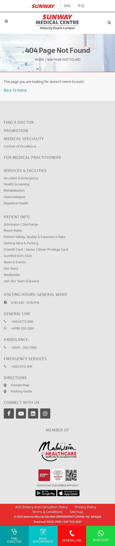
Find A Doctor (14, 536)
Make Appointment (43, 536)
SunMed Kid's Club (18, 256)
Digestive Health (16, 203)
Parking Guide (21, 391)
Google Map (20, 385)
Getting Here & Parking (21, 243)
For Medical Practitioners (32, 158)
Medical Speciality (24, 139)
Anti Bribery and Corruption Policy (41, 507)
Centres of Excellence (20, 146)
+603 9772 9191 (22, 321)
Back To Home (15, 90)
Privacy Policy (85, 507)
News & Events (15, 262)
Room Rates (13, 230)
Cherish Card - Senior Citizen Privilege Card (36, 249)
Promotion (16, 131)
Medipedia (12, 275)
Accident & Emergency (21, 178)
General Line (72, 536)
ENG (67, 6)
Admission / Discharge (21, 224)
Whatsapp (100, 536)
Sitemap (76, 512)
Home (39, 59)
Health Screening (17, 184)
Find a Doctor (19, 122)
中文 (81, 6)
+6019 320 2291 (22, 328)
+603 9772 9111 (21, 366)
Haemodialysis (15, 197)
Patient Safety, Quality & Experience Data (34, 237)
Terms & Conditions (47, 512)
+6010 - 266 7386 (24, 348)
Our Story (11, 268)
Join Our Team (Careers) (21, 281)
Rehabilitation (14, 190)
